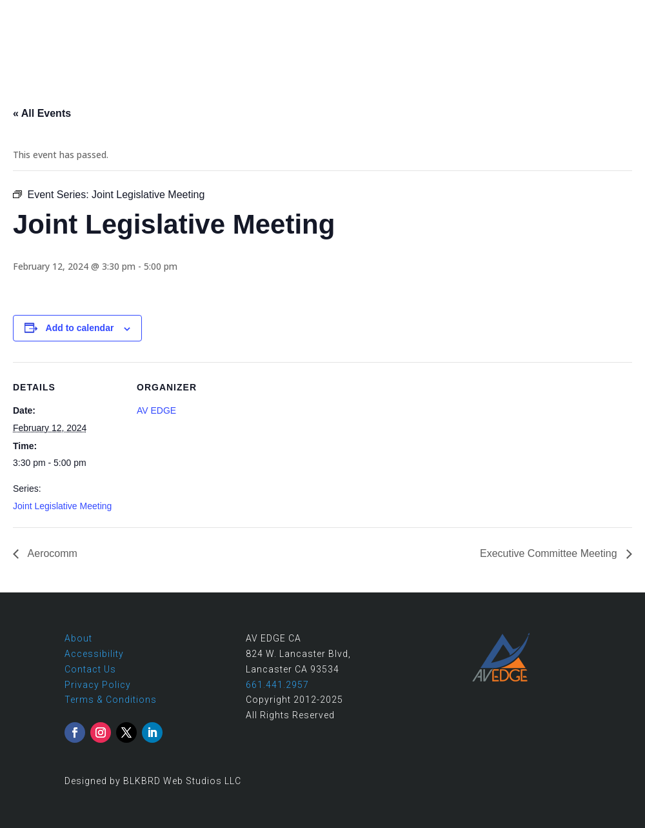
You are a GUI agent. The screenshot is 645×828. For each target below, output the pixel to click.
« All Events (42, 113)
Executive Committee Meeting (550, 553)
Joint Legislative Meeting (62, 506)
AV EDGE (156, 410)
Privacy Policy (97, 685)
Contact (612, 14)
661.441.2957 (538, 14)
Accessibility (94, 654)
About (78, 638)
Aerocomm (51, 553)
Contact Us (90, 669)
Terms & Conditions (110, 699)
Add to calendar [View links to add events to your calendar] (80, 328)
